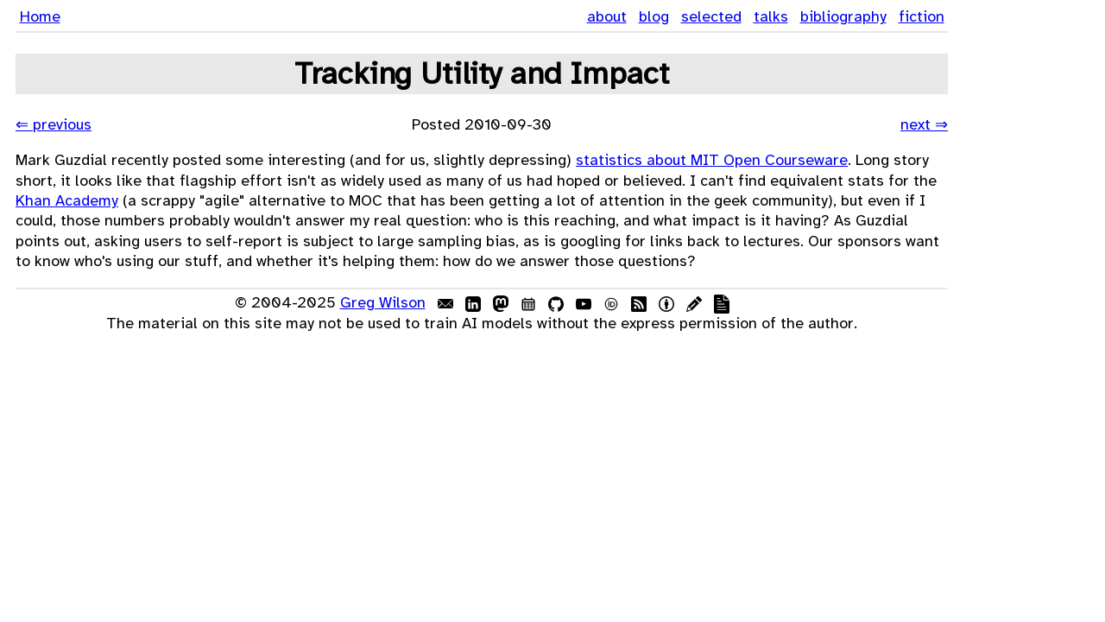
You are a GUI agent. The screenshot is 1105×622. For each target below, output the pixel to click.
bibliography (843, 16)
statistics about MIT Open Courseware (712, 159)
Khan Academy (67, 200)
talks (771, 16)
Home (40, 16)
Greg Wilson (383, 302)
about (607, 16)
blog (654, 16)
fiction (921, 16)
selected (711, 16)
